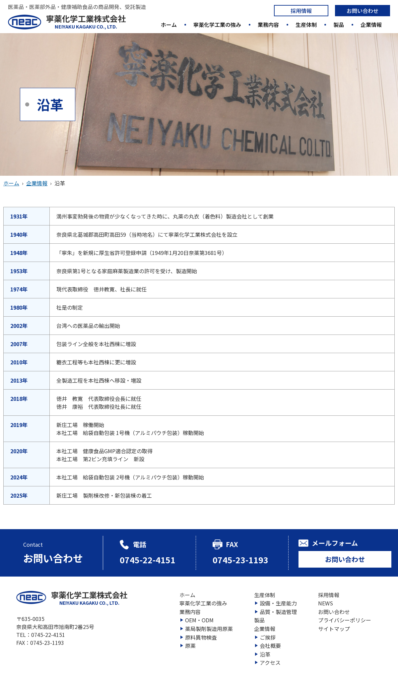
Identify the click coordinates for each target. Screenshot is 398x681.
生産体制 (306, 25)
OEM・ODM (199, 620)
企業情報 (371, 25)
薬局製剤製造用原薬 (209, 629)
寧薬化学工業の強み (217, 25)
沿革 (265, 654)
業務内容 (268, 25)
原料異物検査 (201, 637)
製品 (338, 25)
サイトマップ (334, 629)
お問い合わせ (362, 11)
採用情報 (301, 11)
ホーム (169, 25)
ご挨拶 (268, 637)
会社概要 (270, 646)
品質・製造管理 (278, 612)
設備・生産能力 (278, 603)
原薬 (190, 646)
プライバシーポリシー (344, 620)
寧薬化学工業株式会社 (86, 21)
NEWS (325, 603)
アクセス (270, 662)
